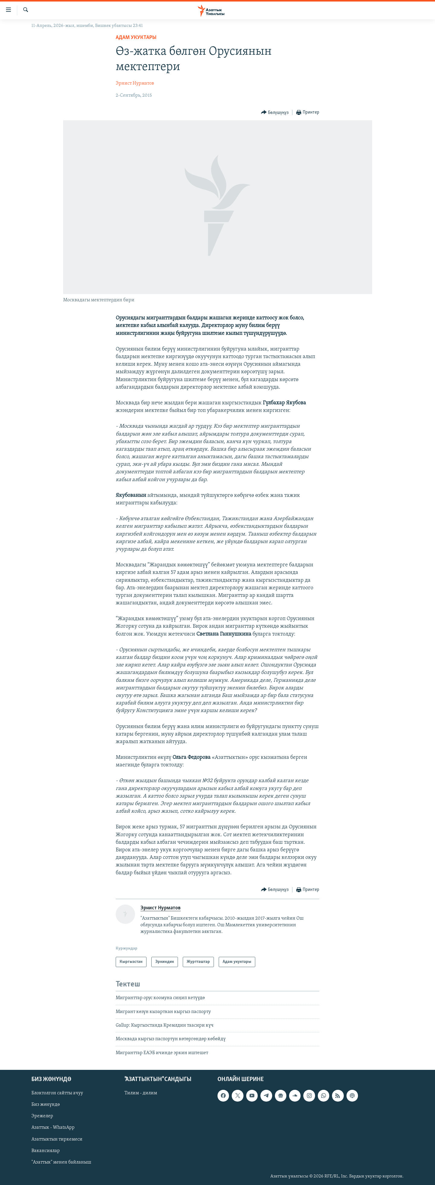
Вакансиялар (45, 1150)
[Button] (275, 112)
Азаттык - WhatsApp (53, 1127)
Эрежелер (42, 1116)
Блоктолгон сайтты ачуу (57, 1093)
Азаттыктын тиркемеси (56, 1139)
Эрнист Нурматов (135, 83)
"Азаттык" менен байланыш (61, 1162)
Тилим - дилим (140, 1093)
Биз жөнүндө (45, 1104)
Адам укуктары (136, 37)
